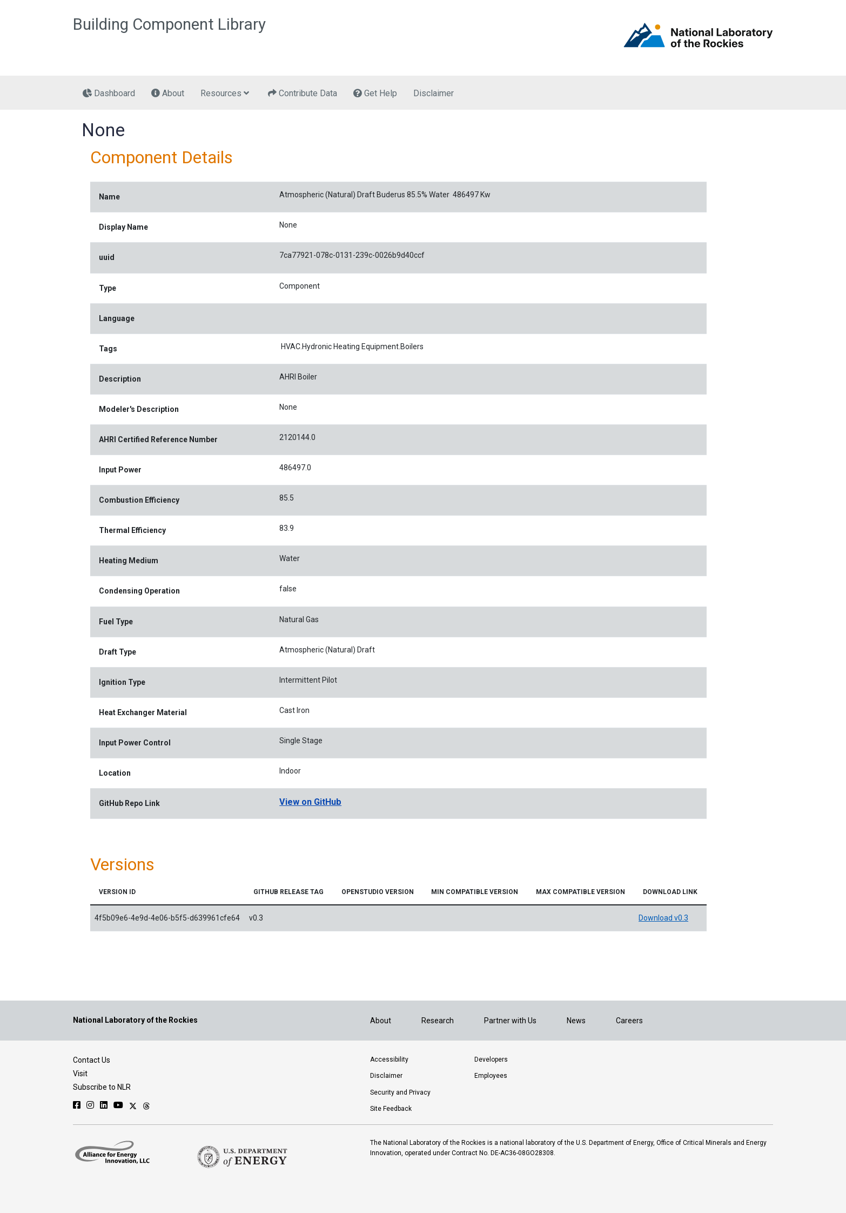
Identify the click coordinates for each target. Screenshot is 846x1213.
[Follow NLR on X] (133, 1105)
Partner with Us (510, 1020)
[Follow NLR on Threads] (146, 1105)
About (380, 1020)
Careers (629, 1020)
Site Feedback (391, 1108)
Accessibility (389, 1059)
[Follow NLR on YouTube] (118, 1105)
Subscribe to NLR (102, 1087)
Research (437, 1020)
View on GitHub (310, 802)
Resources (224, 93)
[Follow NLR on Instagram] (90, 1105)
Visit (80, 1073)
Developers (491, 1059)
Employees (490, 1075)
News (576, 1020)
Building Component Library (169, 24)
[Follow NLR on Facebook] (76, 1105)
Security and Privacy (400, 1092)
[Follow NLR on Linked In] (104, 1105)
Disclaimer (386, 1075)
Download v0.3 (663, 918)
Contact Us (91, 1060)
